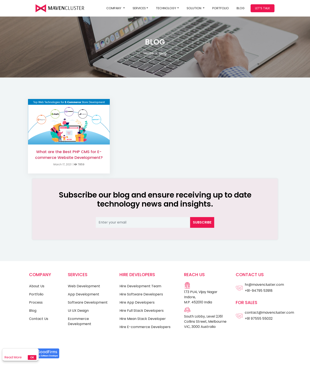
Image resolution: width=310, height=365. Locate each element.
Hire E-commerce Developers (144, 326)
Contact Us (38, 318)
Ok (32, 357)
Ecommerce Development (79, 321)
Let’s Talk (262, 8)
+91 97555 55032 (259, 318)
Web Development (84, 286)
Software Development (88, 302)
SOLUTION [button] (194, 8)
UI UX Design (78, 310)
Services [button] (139, 8)
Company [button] (114, 8)
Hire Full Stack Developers (141, 310)
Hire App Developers (137, 302)
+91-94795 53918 (259, 290)
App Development (83, 294)
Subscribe (202, 222)
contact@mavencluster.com (269, 312)
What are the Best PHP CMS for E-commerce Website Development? (69, 154)
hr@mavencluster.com (264, 284)
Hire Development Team (140, 286)
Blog (32, 310)
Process (36, 302)
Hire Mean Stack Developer (142, 318)
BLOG (241, 8)
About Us (36, 286)
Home (149, 53)
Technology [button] (166, 8)
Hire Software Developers (141, 294)
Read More (13, 357)
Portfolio (220, 8)
